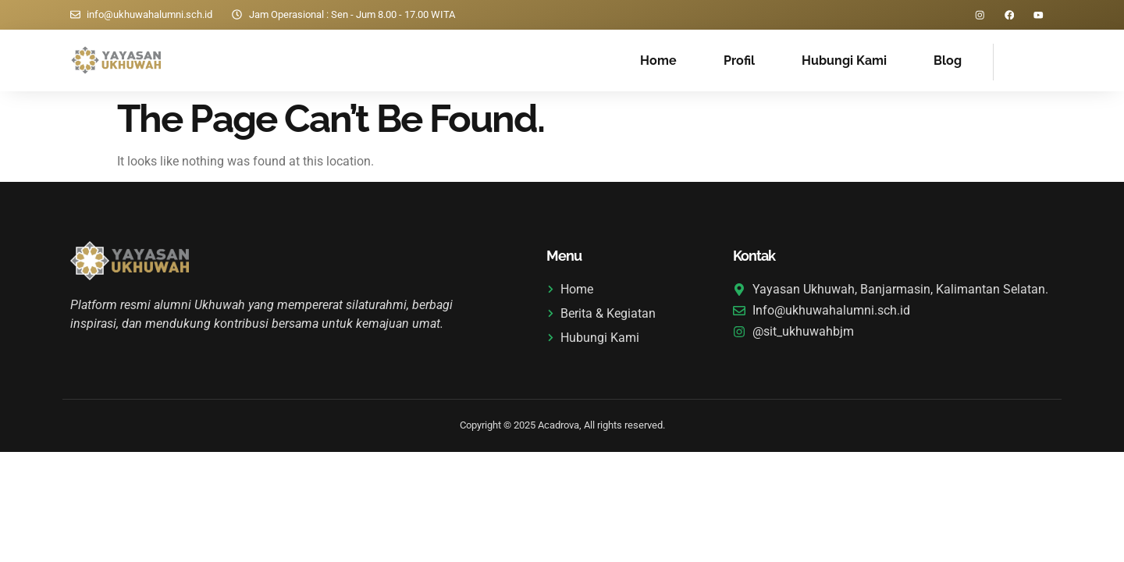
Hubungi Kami (844, 61)
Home (658, 61)
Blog (948, 61)
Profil (739, 61)
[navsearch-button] (1013, 60)
